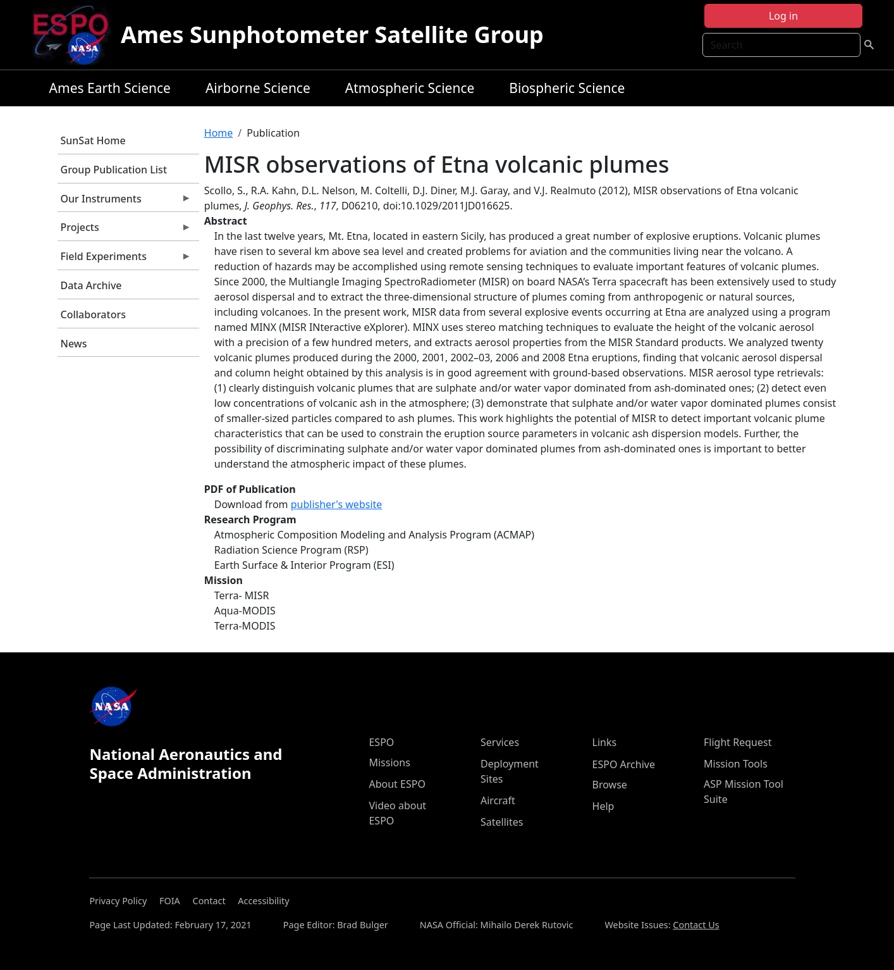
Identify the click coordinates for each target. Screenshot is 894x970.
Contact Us (696, 925)
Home (218, 133)
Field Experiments (125, 259)
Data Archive (91, 285)
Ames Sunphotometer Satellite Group (332, 34)
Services (500, 742)
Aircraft (498, 800)
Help (603, 806)
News (74, 344)
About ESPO (397, 784)
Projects (125, 230)
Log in (783, 16)
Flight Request (737, 742)
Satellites (502, 822)
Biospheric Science (567, 88)
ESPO (381, 742)
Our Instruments (125, 202)
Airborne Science (257, 88)
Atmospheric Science (410, 88)
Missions (389, 762)
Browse (609, 785)
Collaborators (93, 314)
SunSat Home (93, 140)
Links (604, 742)
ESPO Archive (623, 764)
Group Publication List (114, 170)
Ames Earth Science (110, 88)
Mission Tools (736, 764)
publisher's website (337, 504)
